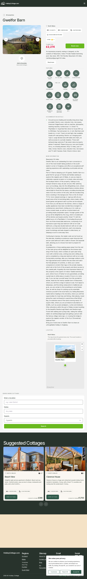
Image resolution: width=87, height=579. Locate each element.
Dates (6, 407)
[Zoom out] (82, 346)
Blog (40, 562)
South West (25, 570)
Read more (51, 62)
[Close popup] (75, 345)
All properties (8, 15)
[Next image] (38, 39)
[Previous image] (6, 39)
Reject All (65, 572)
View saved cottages (21, 65)
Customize (54, 572)
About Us (42, 556)
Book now (75, 46)
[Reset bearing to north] (82, 349)
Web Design (63, 575)
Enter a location (9, 398)
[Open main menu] (84, 3)
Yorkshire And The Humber (25, 565)
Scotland (25, 556)
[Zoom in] (82, 344)
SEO (71, 575)
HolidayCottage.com (10, 3)
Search (43, 426)
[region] (65, 566)
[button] (65, 365)
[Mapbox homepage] (50, 387)
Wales (24, 559)
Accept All (76, 572)
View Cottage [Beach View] (11, 496)
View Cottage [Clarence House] (52, 496)
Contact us (42, 559)
